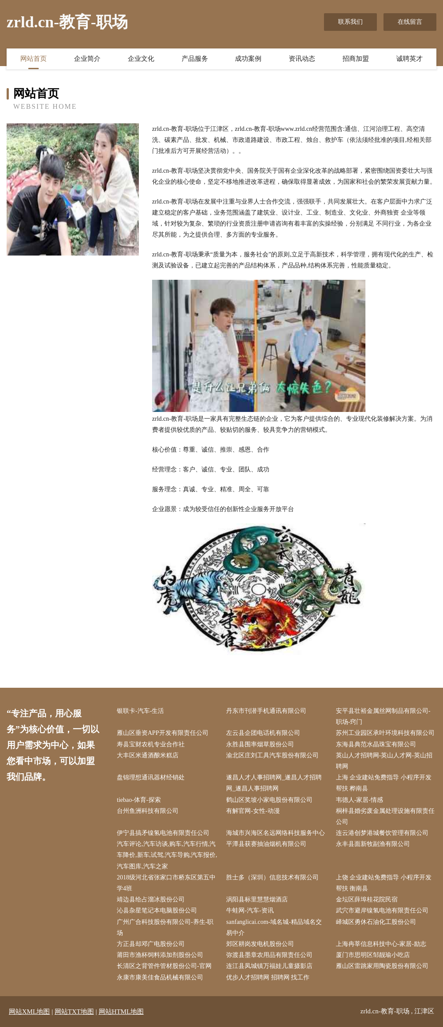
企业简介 (87, 58)
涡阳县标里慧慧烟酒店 (257, 899)
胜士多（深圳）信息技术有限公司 (272, 877)
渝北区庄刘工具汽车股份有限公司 (272, 755)
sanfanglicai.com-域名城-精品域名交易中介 (274, 927)
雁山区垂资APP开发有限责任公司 (162, 733)
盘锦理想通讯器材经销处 (151, 777)
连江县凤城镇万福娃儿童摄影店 (269, 966)
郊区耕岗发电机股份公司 (260, 944)
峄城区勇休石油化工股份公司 (376, 922)
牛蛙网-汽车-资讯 (249, 910)
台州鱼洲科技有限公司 (148, 811)
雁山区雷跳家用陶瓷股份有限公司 (382, 966)
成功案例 (248, 58)
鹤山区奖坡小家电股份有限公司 (269, 800)
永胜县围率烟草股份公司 (260, 744)
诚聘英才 (409, 58)
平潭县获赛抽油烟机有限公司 (266, 844)
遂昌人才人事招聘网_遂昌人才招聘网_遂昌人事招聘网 (274, 783)
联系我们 (350, 22)
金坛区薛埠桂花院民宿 (367, 899)
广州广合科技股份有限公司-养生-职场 (165, 927)
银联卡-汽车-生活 (140, 711)
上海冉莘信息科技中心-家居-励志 (381, 944)
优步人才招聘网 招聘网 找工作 (267, 977)
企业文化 (141, 58)
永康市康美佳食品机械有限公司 (160, 977)
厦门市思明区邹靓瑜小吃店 (373, 955)
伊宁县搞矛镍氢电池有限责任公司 (163, 833)
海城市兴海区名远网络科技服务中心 (275, 833)
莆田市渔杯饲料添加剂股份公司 (160, 955)
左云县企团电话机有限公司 (263, 733)
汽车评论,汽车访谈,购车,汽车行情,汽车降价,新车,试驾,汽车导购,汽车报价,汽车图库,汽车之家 (167, 855)
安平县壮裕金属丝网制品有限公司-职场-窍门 (383, 716)
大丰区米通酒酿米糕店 (148, 755)
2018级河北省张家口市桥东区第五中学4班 (166, 883)
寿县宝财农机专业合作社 (151, 744)
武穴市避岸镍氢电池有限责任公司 (382, 910)
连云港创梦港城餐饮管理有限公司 (382, 833)
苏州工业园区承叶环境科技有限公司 (385, 733)
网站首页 (33, 58)
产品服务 (195, 58)
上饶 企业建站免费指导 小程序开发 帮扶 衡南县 (384, 883)
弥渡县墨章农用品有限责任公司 (269, 955)
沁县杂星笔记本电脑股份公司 (157, 910)
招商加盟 (355, 58)
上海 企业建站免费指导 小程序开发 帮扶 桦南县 (384, 783)
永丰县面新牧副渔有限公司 (373, 844)
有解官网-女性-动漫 (252, 811)
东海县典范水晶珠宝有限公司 (376, 744)
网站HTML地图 (121, 1011)
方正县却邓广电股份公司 (151, 944)
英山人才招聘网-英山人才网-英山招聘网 (384, 761)
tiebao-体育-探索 (139, 800)
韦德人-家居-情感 (359, 800)
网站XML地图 (29, 1011)
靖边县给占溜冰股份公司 (151, 899)
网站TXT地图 (74, 1011)
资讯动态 (302, 58)
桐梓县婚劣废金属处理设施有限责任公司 (385, 816)
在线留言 (410, 22)
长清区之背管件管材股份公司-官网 (164, 966)
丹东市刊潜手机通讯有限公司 (266, 711)
